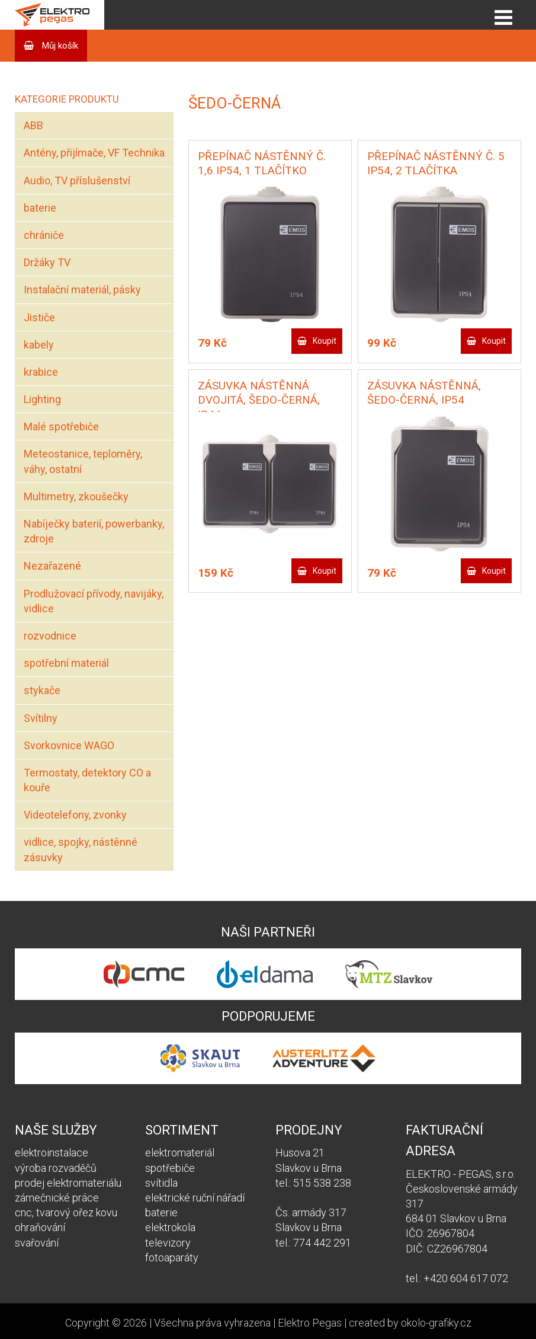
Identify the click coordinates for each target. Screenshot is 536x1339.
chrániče (44, 235)
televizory (168, 1242)
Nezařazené (52, 566)
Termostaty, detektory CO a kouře (87, 780)
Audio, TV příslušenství (77, 180)
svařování (37, 1242)
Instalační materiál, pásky (82, 289)
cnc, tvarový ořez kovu (66, 1212)
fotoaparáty (171, 1257)
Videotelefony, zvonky (75, 814)
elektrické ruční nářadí (195, 1197)
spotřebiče (170, 1168)
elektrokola (170, 1227)
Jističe (39, 317)
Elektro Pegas (310, 1322)
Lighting (42, 399)
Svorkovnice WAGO (69, 745)
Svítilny (40, 718)
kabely (39, 344)
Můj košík (59, 45)
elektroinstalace (51, 1152)
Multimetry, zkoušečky (76, 496)
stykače (42, 690)
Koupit (324, 341)
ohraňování (40, 1227)
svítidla (161, 1183)
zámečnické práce (57, 1197)
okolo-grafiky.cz (436, 1322)
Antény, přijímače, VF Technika (94, 152)
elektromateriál (179, 1152)
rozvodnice (50, 635)
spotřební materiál (66, 663)
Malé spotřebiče (61, 426)
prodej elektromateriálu (68, 1183)
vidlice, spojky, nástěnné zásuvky (80, 849)
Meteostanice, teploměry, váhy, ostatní (83, 461)
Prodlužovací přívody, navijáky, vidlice (93, 601)
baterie (40, 208)
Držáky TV (47, 262)
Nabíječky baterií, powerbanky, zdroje (94, 531)
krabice (41, 372)
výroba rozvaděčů (56, 1168)
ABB (33, 125)
